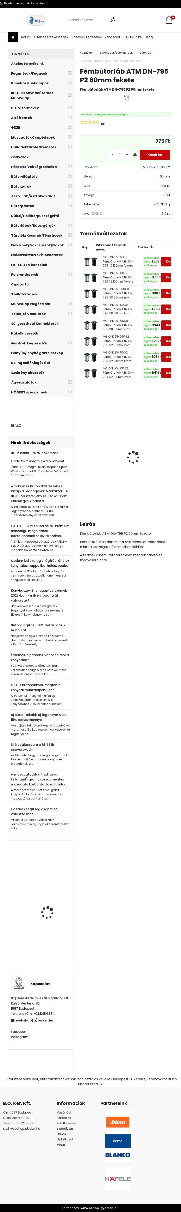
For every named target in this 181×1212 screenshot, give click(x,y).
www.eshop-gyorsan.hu (100, 1208)
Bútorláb (145, 53)
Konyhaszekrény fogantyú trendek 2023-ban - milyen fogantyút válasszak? (39, 595)
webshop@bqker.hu (25, 1129)
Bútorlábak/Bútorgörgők (116, 53)
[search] (113, 19)
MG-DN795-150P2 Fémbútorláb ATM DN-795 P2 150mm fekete (118, 261)
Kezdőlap (86, 53)
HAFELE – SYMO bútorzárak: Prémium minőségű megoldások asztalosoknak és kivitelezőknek (40, 531)
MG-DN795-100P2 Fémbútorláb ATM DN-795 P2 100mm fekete (118, 277)
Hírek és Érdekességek (51, 37)
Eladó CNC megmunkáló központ (37, 461)
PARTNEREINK (133, 37)
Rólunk (26, 37)
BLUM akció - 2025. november (34, 453)
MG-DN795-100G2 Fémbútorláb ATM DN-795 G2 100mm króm (118, 373)
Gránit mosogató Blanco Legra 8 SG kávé (162, 453)
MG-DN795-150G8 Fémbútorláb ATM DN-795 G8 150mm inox (118, 309)
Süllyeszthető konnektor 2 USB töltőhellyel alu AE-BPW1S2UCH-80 (129, 460)
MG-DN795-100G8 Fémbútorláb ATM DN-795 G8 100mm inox (118, 325)
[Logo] (36, 20)
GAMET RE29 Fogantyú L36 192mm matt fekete (52, 874)
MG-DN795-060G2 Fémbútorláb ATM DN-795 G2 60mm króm (118, 341)
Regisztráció (39, 3)
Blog (149, 37)
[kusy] (118, 154)
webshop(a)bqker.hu (34, 1020)
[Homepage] (13, 37)
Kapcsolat (112, 37)
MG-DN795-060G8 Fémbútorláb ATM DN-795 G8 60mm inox (118, 293)
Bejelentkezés (14, 3)
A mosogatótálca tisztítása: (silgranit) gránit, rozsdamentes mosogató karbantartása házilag (39, 779)
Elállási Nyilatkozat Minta (65, 1139)
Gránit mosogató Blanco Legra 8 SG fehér (95, 453)
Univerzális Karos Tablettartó (47, 905)
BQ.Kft (16, 425)
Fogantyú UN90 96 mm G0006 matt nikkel (52, 944)
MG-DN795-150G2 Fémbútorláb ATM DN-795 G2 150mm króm (118, 357)
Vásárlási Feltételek (86, 37)
